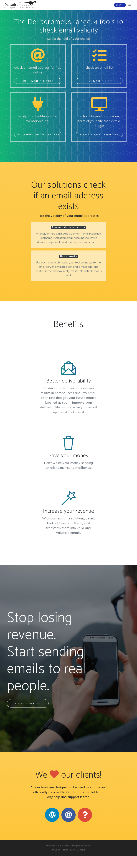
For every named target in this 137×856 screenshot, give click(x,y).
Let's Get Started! (27, 703)
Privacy (56, 849)
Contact (81, 849)
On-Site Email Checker (99, 134)
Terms (65, 849)
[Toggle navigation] (130, 5)
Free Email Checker (38, 80)
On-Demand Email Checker (38, 134)
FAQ (72, 849)
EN (119, 5)
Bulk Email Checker (99, 80)
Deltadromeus (56, 845)
